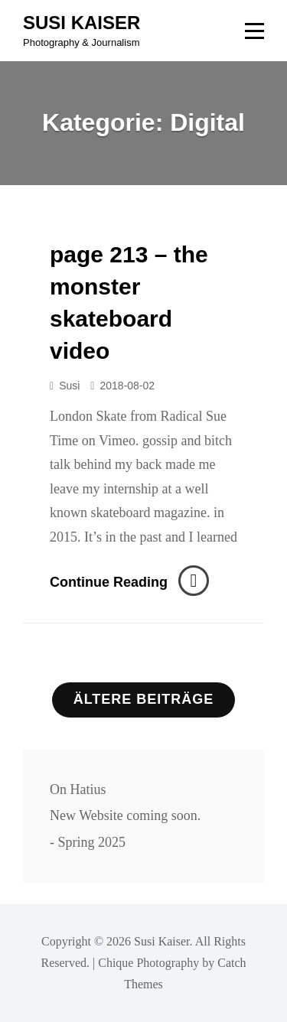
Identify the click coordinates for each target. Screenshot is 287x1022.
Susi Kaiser (81, 22)
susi (69, 385)
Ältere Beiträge (143, 699)
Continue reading (129, 582)
